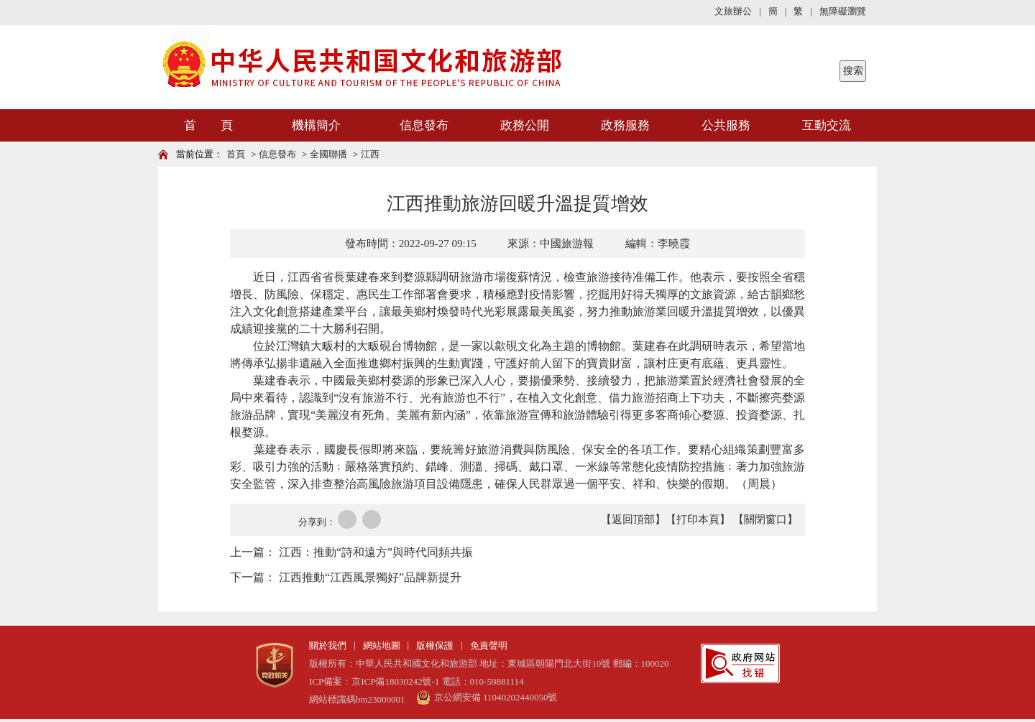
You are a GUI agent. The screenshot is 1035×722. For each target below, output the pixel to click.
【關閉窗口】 (765, 519)
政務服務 (625, 125)
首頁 (235, 154)
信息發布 (424, 125)
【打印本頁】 (698, 519)
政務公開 (524, 125)
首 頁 (208, 125)
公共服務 (726, 125)
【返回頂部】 (633, 519)
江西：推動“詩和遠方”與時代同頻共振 (376, 552)
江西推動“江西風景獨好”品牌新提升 (370, 577)
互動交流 (826, 125)
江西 (370, 154)
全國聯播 (328, 154)
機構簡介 (316, 125)
